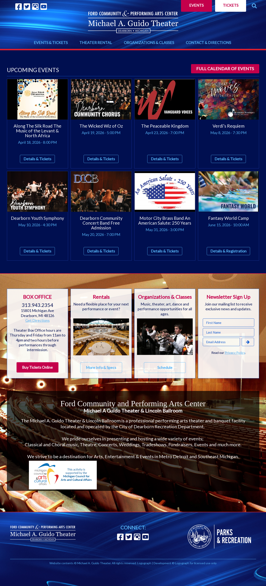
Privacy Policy (235, 352)
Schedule (164, 367)
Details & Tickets (37, 159)
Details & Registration (228, 251)
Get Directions (37, 320)
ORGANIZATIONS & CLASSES (149, 42)
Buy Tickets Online (37, 367)
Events (196, 5)
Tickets (230, 5)
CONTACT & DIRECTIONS (208, 42)
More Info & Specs (101, 367)
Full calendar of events (225, 68)
